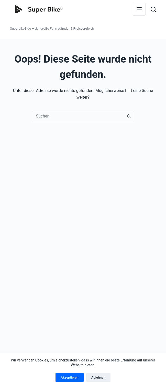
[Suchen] (153, 9)
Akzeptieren (69, 377)
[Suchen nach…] (78, 116)
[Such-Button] (129, 116)
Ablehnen (98, 377)
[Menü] (139, 9)
